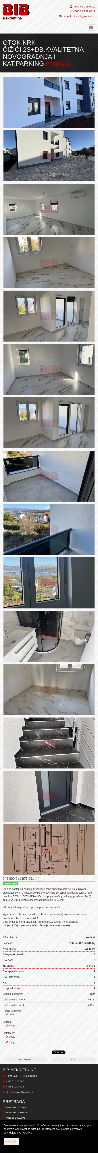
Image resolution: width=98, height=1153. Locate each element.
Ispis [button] (73, 1059)
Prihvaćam (11, 1141)
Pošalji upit (24, 1059)
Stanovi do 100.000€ (17, 1112)
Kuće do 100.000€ (15, 1117)
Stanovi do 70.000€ (16, 1107)
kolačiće (33, 1125)
